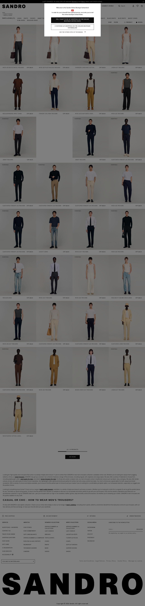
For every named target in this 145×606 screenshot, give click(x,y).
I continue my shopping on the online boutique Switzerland (72, 27)
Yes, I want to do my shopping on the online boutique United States (72, 20)
